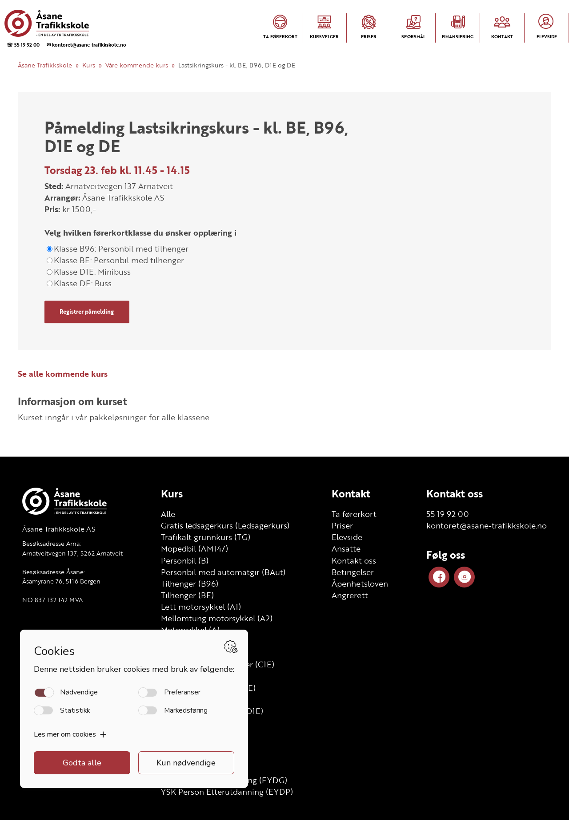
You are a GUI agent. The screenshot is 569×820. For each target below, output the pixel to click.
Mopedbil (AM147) (194, 548)
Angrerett (350, 595)
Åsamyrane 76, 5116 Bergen (61, 581)
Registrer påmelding (87, 312)
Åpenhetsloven (360, 583)
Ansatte (346, 548)
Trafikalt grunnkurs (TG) (205, 537)
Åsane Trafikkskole (45, 65)
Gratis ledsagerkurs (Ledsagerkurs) (225, 525)
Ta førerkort (354, 514)
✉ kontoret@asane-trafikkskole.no (86, 44)
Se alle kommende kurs (63, 373)
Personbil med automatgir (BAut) (223, 572)
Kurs (88, 65)
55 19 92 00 (447, 514)
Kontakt (351, 493)
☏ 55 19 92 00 (23, 44)
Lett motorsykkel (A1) (201, 606)
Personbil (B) (184, 560)
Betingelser (353, 572)
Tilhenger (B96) (189, 583)
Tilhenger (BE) (187, 595)
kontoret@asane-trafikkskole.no (486, 525)
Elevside (347, 537)
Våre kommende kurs (136, 65)
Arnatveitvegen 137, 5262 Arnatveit (72, 553)
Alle (168, 514)
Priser (342, 525)
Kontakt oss (354, 560)
